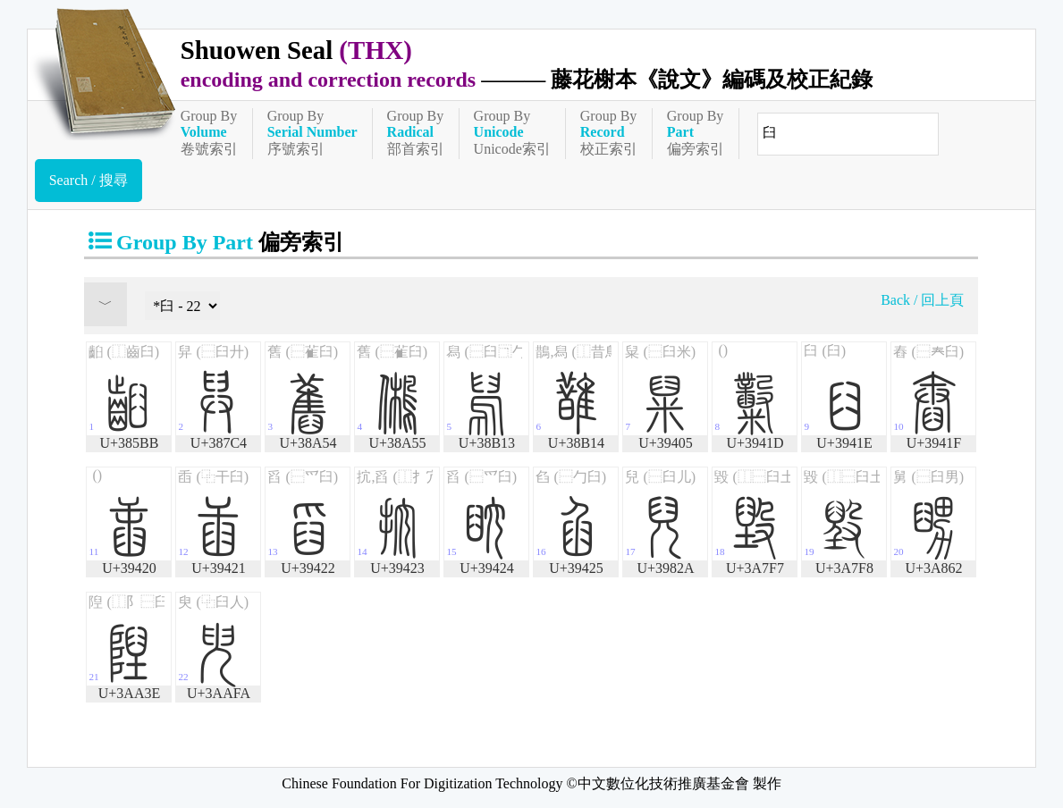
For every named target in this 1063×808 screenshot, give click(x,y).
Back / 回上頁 (922, 299)
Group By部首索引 (415, 132)
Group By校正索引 (608, 132)
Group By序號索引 (312, 132)
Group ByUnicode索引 (512, 132)
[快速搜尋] (848, 134)
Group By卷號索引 (209, 132)
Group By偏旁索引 (695, 132)
